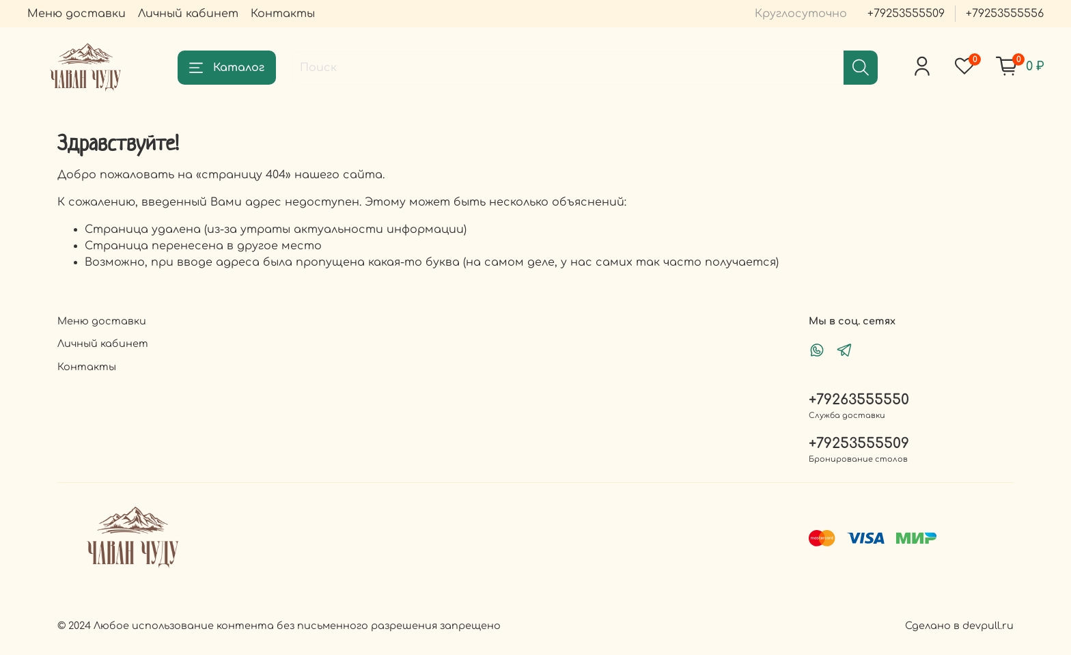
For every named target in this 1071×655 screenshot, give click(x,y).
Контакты (283, 14)
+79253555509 (906, 14)
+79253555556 (1005, 14)
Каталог (226, 67)
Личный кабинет (188, 14)
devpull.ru (988, 625)
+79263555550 (859, 400)
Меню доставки (76, 14)
